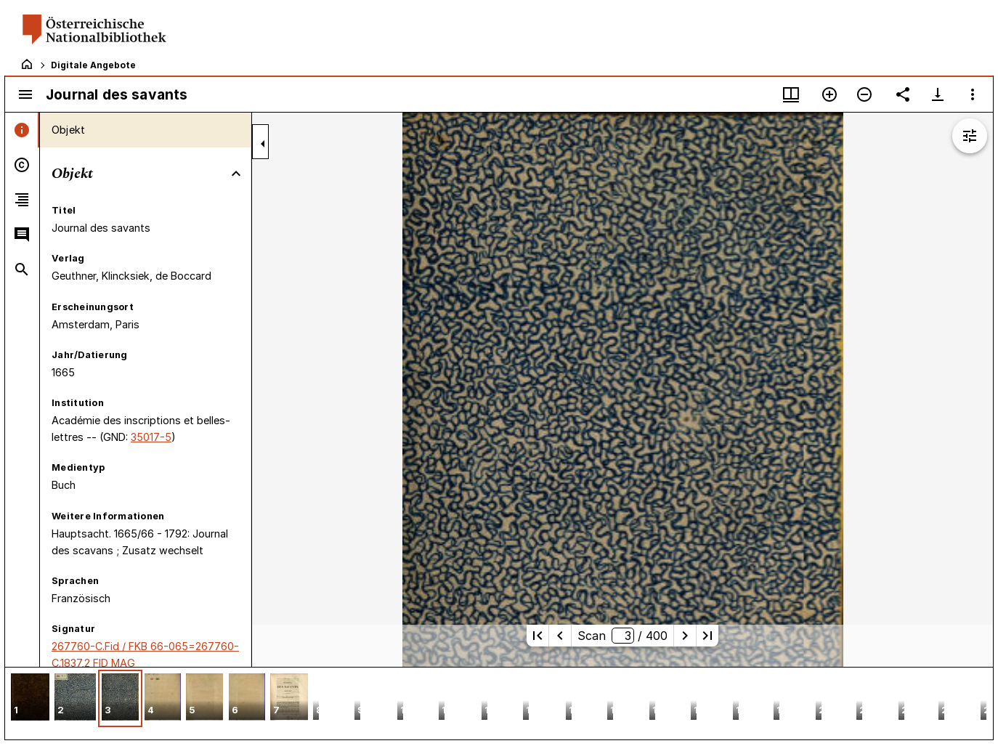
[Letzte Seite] (707, 635)
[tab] (22, 130)
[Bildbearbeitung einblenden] (969, 135)
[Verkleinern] (864, 94)
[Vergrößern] (829, 94)
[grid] (499, 703)
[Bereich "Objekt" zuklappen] (236, 173)
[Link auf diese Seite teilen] (902, 94)
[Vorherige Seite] (560, 635)
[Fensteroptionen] (972, 94)
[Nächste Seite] (685, 635)
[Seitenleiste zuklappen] (263, 144)
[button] (30, 698)
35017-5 (151, 437)
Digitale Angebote (93, 65)
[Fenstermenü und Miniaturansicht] (791, 94)
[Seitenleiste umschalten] (25, 94)
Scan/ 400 (622, 636)
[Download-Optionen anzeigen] (937, 94)
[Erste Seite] (537, 635)
